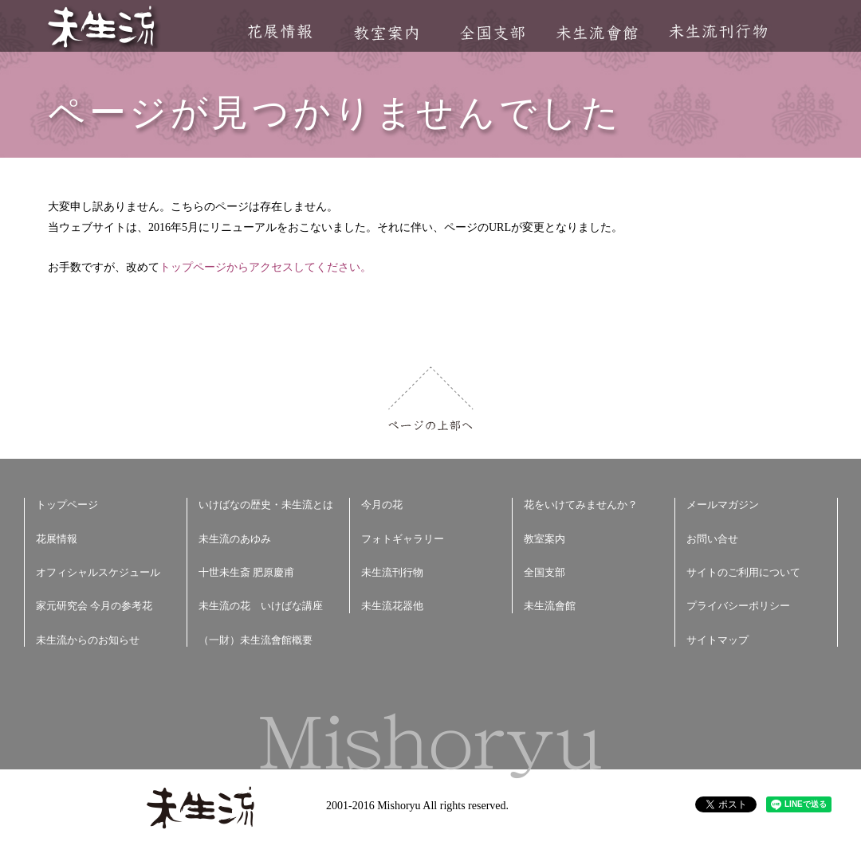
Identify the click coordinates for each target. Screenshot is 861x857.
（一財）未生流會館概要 (256, 640)
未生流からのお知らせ (88, 640)
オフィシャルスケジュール (98, 572)
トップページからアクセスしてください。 (265, 267)
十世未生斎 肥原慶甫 (246, 572)
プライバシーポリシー (738, 606)
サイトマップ (717, 640)
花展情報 (280, 31)
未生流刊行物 (718, 31)
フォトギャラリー (402, 539)
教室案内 (386, 33)
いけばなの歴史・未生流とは (266, 505)
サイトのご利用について (743, 572)
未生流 (102, 28)
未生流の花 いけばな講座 (261, 606)
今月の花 (382, 505)
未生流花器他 (392, 606)
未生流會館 (597, 33)
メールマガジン (722, 505)
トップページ (67, 505)
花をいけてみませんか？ (581, 505)
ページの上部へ (431, 398)
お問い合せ (712, 539)
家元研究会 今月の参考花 (94, 606)
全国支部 (492, 33)
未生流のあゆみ (235, 539)
